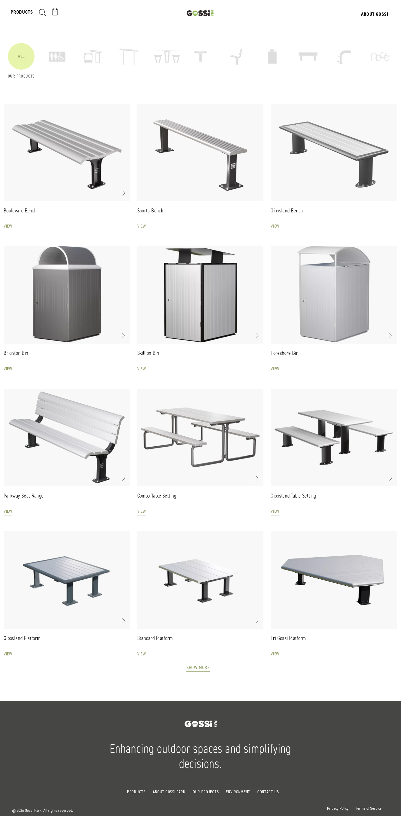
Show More (198, 667)
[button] (123, 193)
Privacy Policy (338, 808)
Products (136, 792)
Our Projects (206, 792)
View (8, 226)
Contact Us (268, 792)
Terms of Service (369, 808)
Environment (238, 792)
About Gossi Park (169, 792)
